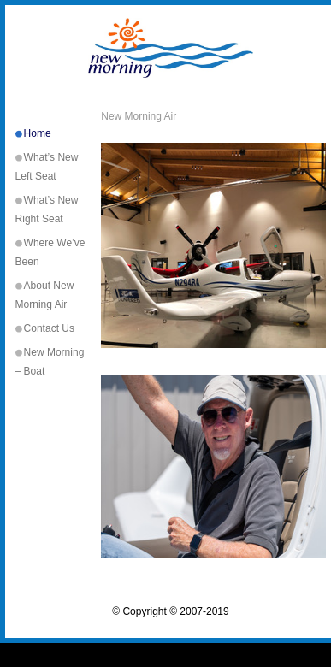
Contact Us (49, 328)
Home (37, 133)
